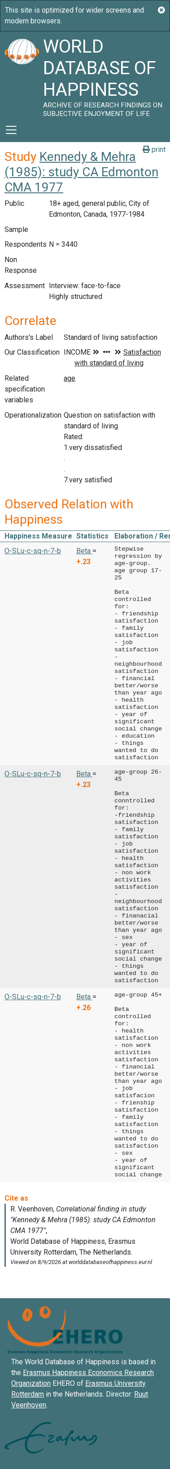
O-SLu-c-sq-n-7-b (32, 551)
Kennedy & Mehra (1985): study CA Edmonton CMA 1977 (81, 171)
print (154, 149)
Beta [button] (84, 551)
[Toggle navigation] (11, 129)
